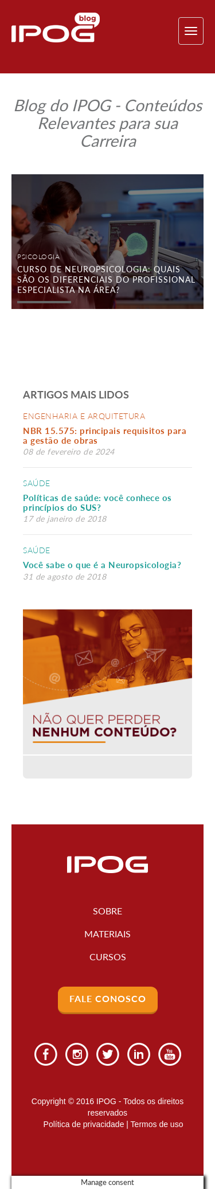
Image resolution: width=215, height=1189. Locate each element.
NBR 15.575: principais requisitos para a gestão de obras (104, 435)
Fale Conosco (107, 998)
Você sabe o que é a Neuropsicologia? (102, 565)
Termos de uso (157, 1124)
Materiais (107, 933)
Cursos (107, 956)
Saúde (36, 483)
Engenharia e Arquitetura (84, 416)
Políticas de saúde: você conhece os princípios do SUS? (97, 502)
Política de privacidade (84, 1124)
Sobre (107, 910)
